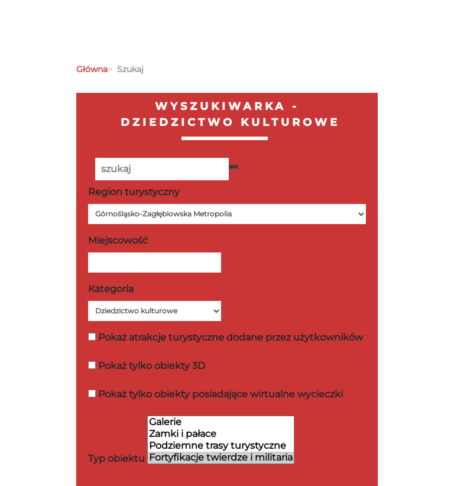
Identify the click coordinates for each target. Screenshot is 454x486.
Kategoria (111, 288)
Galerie (221, 422)
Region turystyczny (134, 191)
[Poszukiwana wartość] (162, 169)
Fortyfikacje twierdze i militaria (221, 458)
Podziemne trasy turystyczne (221, 446)
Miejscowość (118, 240)
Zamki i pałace (221, 434)
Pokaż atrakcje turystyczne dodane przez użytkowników (230, 337)
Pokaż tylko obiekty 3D (151, 365)
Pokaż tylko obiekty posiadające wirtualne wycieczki (220, 394)
